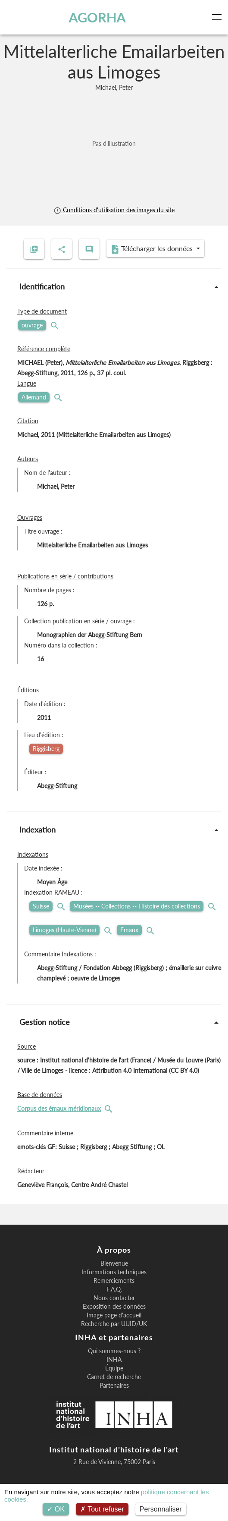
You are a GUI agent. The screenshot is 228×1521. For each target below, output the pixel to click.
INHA (114, 1360)
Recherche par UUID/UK (114, 1324)
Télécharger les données (152, 249)
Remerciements (114, 1281)
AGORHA (97, 17)
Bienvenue (114, 1263)
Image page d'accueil (114, 1315)
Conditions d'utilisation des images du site (114, 210)
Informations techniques (114, 1272)
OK (56, 1509)
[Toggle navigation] (218, 17)
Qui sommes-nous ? (114, 1351)
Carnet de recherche (114, 1377)
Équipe (114, 1368)
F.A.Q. (114, 1289)
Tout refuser (102, 1509)
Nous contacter (114, 1298)
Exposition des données (114, 1306)
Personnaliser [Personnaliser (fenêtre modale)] (161, 1509)
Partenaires (114, 1385)
